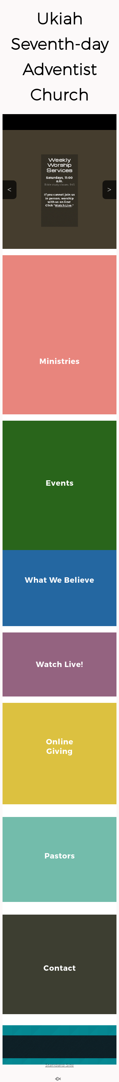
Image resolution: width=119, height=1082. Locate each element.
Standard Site (59, 1065)
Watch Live (63, 205)
